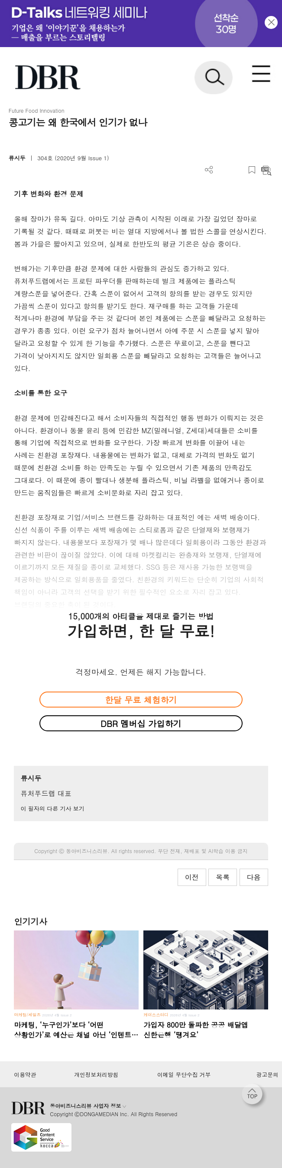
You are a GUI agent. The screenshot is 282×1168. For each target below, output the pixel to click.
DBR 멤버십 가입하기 (141, 723)
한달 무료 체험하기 (141, 699)
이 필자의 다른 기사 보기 (52, 808)
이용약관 (25, 1075)
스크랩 (252, 170)
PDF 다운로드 (223, 170)
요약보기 (266, 170)
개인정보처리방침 (96, 1075)
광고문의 (267, 1075)
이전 (192, 877)
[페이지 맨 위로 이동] (254, 1096)
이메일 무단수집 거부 (184, 1075)
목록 (223, 877)
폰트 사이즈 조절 (237, 170)
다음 (254, 877)
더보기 (209, 170)
